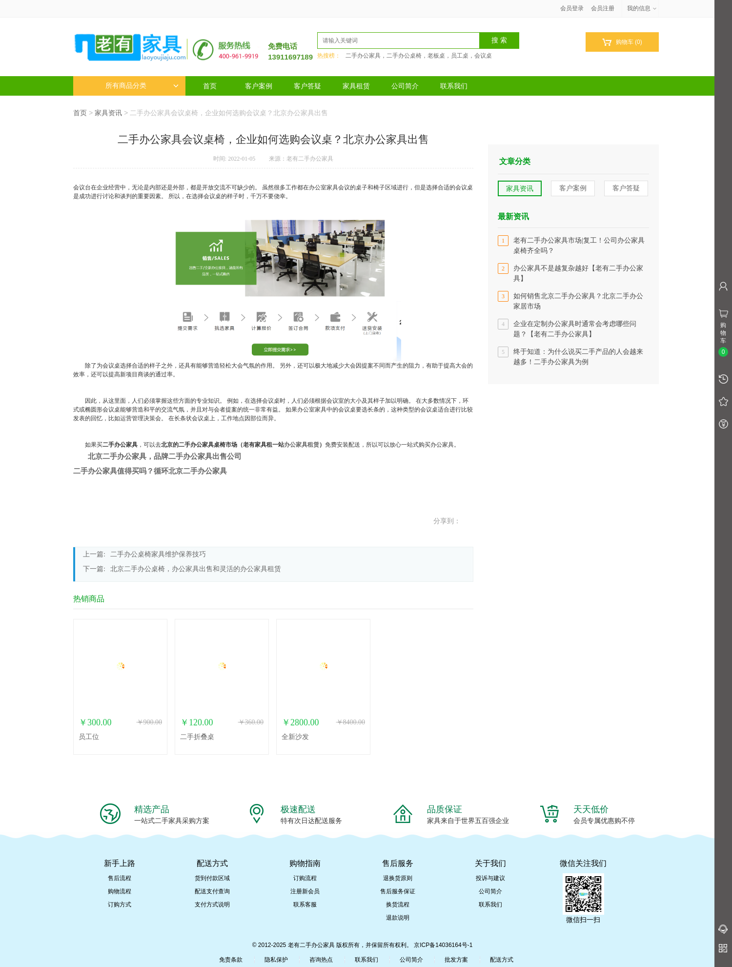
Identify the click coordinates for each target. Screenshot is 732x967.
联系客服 (305, 904)
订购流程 (305, 878)
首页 (210, 86)
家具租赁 (356, 86)
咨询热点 (321, 959)
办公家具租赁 (301, 444)
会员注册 (602, 8)
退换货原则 (397, 878)
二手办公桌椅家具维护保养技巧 (158, 554)
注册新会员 (305, 891)
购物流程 (119, 891)
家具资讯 (108, 113)
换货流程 (397, 904)
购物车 (622, 42)
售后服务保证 (397, 891)
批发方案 (456, 959)
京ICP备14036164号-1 (443, 945)
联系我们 (454, 86)
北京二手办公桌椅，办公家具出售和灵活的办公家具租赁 (195, 569)
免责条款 (231, 959)
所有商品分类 (142, 85)
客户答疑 (307, 86)
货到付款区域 (212, 878)
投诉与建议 (490, 878)
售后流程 (119, 878)
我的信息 (642, 8)
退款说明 (397, 917)
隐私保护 (276, 959)
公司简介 (405, 86)
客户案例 (258, 86)
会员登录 (572, 8)
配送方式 (501, 959)
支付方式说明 (212, 904)
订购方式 (119, 904)
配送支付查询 (212, 891)
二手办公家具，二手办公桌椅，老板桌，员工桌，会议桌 (419, 55)
